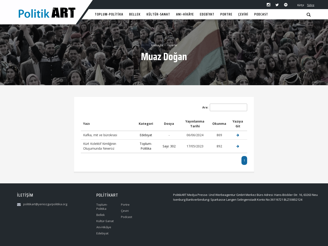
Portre (125, 204)
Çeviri (125, 211)
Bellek (100, 215)
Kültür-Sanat (105, 221)
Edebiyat (146, 135)
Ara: (224, 107)
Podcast (126, 217)
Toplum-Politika (146, 146)
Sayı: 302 (169, 146)
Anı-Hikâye (103, 227)
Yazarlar (172, 45)
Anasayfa (157, 45)
